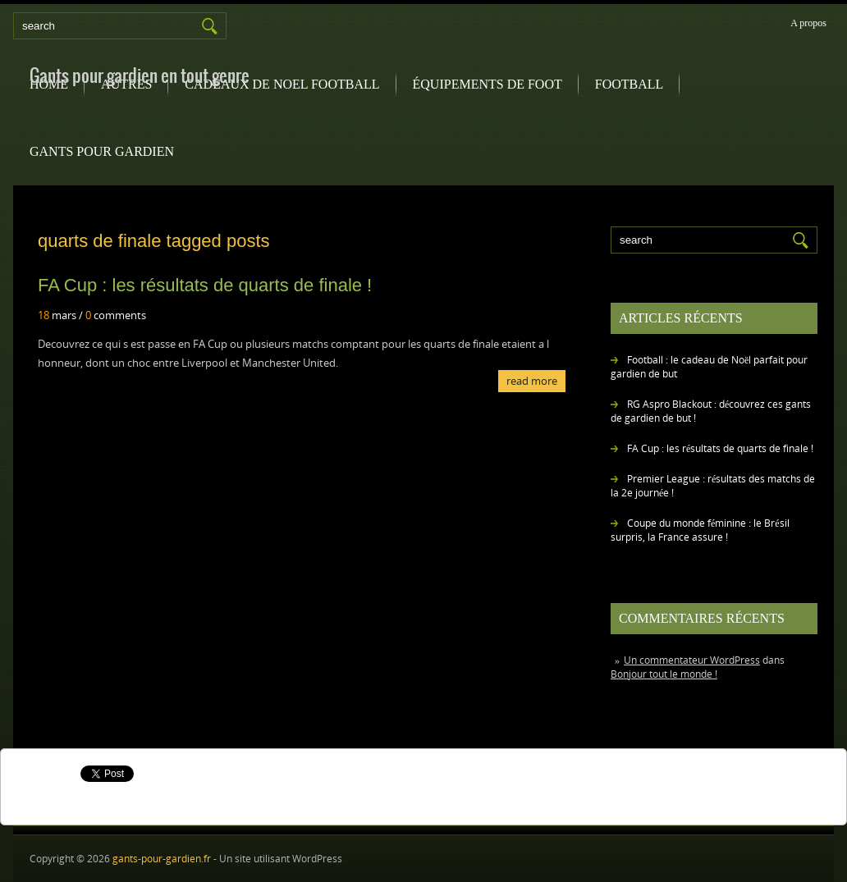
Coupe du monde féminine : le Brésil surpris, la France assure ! (700, 530)
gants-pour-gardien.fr (161, 859)
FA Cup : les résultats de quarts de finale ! (720, 448)
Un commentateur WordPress (692, 660)
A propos (808, 23)
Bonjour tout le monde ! (664, 674)
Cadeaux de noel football (282, 84)
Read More (531, 380)
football (629, 84)
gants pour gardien (102, 151)
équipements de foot (487, 84)
